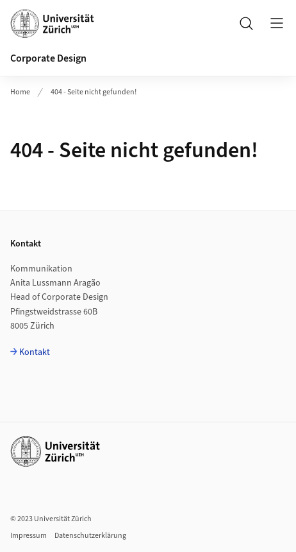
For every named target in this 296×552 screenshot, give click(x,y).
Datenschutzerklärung (90, 535)
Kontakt (34, 352)
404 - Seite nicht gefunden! (93, 92)
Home (20, 92)
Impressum (28, 535)
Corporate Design (48, 58)
